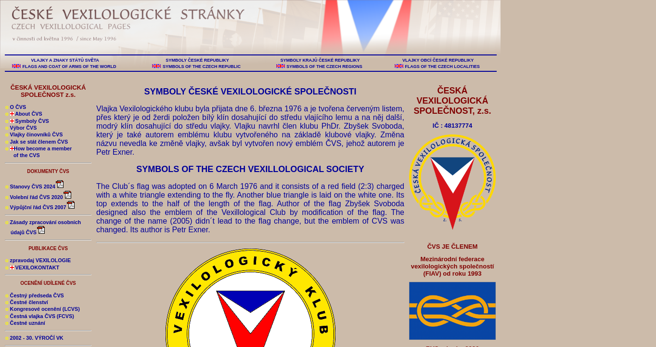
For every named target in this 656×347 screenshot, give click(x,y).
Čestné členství (26, 302)
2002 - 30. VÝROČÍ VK (34, 338)
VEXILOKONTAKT (32, 267)
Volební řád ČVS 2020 (38, 197)
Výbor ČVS (21, 128)
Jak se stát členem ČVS (36, 142)
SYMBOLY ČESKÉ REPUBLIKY (197, 60)
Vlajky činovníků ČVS (34, 134)
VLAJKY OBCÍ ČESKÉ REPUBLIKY (438, 60)
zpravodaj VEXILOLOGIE (38, 260)
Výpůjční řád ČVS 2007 (40, 207)
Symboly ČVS (27, 121)
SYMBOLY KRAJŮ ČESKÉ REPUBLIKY (320, 60)
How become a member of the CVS (38, 152)
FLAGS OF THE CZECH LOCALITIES (442, 66)
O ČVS (15, 107)
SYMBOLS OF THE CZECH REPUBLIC (201, 66)
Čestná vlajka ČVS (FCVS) (39, 316)
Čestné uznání (25, 323)
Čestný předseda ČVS (34, 295)
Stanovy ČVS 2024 (34, 186)
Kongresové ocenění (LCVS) (42, 309)
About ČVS (23, 114)
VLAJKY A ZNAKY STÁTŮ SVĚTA (65, 60)
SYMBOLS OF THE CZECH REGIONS (324, 66)
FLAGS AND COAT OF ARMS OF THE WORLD (69, 66)
